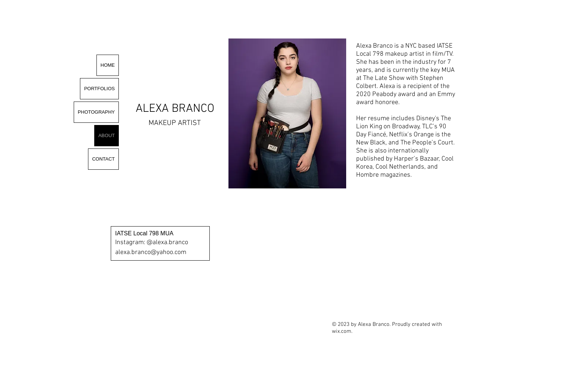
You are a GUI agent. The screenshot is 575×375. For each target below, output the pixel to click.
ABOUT (106, 135)
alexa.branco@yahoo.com (150, 252)
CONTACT (103, 159)
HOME (107, 65)
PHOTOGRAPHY (96, 112)
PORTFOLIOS (99, 88)
